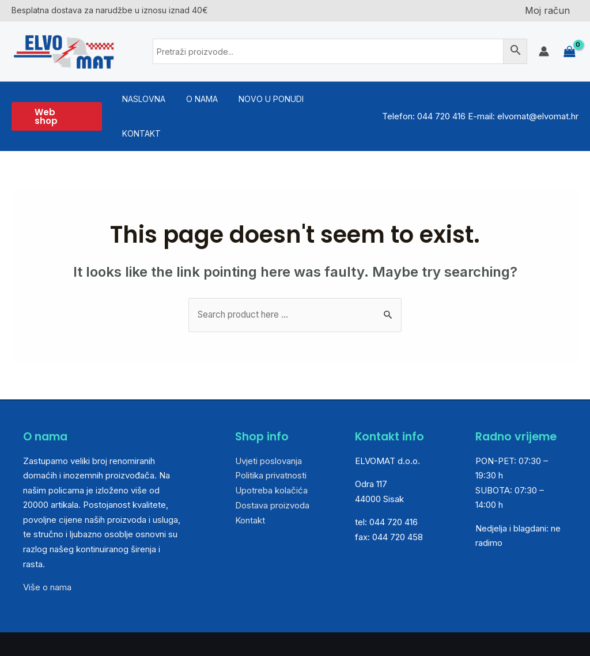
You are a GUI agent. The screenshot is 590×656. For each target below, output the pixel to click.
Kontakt (250, 485)
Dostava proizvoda (272, 470)
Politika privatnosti (271, 441)
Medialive (548, 627)
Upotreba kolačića (271, 455)
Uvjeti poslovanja (268, 426)
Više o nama (47, 553)
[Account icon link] (544, 51)
